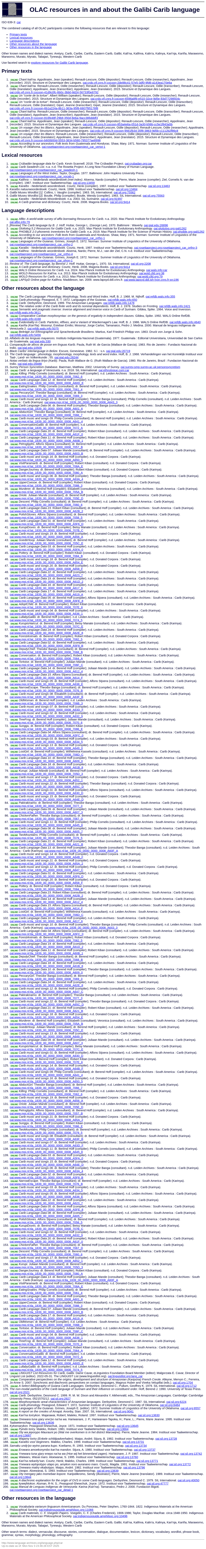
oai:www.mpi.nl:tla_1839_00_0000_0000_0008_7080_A (46, 1273)
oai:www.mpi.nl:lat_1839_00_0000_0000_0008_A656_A (46, 536)
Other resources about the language (33, 44)
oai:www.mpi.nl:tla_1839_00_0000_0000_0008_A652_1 (46, 1260)
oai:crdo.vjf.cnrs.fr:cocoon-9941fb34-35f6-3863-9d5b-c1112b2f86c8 (134, 130)
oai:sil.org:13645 (128, 1425)
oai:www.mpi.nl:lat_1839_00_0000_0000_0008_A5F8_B (46, 645)
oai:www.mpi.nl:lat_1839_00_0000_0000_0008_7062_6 (46, 376)
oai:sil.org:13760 (127, 1457)
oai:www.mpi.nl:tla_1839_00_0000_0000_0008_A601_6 (46, 1299)
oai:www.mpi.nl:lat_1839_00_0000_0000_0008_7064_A (46, 658)
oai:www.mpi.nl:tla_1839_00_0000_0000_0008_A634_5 (46, 1190)
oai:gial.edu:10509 (30, 347)
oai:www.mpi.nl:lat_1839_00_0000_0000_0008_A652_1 (46, 780)
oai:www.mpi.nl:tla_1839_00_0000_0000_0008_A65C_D (47, 1004)
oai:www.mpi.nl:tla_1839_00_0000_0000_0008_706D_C (46, 914)
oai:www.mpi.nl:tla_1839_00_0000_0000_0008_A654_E (46, 1017)
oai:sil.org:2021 (20, 1392)
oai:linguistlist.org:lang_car (125, 1376)
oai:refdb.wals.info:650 (122, 299)
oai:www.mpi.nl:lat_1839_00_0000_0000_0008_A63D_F (46, 709)
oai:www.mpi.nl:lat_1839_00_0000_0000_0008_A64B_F (46, 857)
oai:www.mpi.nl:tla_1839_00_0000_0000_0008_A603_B (46, 1312)
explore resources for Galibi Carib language (59, 62)
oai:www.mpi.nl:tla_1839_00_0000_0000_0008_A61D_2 (46, 947)
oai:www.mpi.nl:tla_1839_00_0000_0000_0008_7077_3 (46, 998)
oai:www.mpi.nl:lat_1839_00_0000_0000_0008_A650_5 (46, 460)
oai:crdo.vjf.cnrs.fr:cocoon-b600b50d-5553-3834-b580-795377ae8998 (55, 140)
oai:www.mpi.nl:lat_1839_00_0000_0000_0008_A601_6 (46, 408)
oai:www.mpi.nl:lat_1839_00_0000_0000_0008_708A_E (46, 466)
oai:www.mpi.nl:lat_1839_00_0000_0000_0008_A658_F (46, 568)
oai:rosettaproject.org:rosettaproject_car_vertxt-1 (73, 146)
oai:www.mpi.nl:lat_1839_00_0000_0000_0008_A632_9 (46, 716)
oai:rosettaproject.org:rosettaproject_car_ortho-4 (41, 254)
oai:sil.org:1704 (183, 1382)
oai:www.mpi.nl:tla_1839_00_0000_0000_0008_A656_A (46, 1100)
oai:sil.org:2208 (141, 263)
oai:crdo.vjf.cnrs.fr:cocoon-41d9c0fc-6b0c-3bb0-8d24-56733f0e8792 (54, 92)
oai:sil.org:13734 (136, 1445)
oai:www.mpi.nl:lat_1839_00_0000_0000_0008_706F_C (46, 665)
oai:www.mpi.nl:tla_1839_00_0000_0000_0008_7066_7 (46, 1087)
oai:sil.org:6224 (176, 1401)
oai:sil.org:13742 (191, 1453)
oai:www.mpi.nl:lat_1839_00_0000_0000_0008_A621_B (46, 844)
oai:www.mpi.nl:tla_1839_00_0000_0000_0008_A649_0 (46, 1036)
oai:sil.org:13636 (43, 1422)
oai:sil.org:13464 (127, 189)
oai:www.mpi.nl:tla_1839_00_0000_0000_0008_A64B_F (46, 1068)
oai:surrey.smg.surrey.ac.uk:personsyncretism (150, 367)
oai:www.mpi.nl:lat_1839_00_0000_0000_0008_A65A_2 (46, 863)
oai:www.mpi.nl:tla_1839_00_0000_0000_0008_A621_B (46, 1011)
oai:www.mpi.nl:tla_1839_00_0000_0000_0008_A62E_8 (46, 985)
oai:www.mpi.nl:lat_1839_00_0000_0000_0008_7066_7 (46, 415)
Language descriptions (24, 40)
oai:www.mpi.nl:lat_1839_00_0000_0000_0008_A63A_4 (46, 479)
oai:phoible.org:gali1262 (188, 231)
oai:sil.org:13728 (166, 1438)
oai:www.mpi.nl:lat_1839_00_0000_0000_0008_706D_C (46, 754)
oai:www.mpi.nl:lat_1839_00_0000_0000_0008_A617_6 (46, 588)
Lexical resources (21, 37)
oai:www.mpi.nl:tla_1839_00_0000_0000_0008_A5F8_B (46, 1177)
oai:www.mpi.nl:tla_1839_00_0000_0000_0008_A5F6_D (46, 876)
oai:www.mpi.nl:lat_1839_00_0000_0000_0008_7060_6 (46, 504)
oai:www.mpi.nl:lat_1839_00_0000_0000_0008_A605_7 (46, 831)
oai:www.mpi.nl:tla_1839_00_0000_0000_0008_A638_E (46, 1196)
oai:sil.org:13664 (118, 1429)
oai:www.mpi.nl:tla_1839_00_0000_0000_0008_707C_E (46, 1049)
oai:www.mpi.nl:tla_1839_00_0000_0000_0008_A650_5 (46, 1081)
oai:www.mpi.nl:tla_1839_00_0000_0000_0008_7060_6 (46, 1254)
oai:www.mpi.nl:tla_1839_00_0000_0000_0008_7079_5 (46, 1132)
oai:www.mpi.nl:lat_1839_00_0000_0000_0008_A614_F (46, 677)
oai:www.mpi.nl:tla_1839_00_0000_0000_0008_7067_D (46, 1248)
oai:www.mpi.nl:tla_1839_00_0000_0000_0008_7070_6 (46, 1344)
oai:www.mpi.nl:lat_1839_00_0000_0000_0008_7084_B (46, 556)
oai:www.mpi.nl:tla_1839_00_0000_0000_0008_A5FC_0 (46, 934)
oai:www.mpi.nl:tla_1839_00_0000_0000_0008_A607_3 (46, 1043)
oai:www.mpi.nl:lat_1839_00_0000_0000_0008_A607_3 (46, 812)
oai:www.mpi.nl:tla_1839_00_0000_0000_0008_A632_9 (46, 1235)
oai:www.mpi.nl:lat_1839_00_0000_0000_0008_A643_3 (80, 402)
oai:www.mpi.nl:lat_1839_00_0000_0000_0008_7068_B (46, 652)
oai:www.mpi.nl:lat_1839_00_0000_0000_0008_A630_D (46, 793)
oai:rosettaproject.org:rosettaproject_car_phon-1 (41, 260)
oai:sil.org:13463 (159, 186)
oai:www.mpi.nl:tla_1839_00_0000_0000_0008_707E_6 (46, 1062)
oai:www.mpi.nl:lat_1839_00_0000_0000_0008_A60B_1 (46, 440)
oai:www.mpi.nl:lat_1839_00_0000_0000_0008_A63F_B (46, 697)
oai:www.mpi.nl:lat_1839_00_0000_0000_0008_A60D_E (47, 383)
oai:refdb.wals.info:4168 (25, 319)
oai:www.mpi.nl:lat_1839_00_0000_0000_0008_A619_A (46, 594)
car (19, 22)
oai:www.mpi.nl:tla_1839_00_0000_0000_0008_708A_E (46, 1286)
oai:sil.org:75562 (124, 192)
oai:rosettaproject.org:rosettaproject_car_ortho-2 (41, 244)
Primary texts (18, 34)
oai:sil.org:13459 (84, 182)
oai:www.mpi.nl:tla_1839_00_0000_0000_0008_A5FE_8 (46, 1209)
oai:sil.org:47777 (158, 1483)
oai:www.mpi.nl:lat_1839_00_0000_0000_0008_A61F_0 (46, 434)
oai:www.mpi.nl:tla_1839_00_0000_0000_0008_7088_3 (46, 1305)
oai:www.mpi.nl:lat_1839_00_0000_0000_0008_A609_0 (46, 761)
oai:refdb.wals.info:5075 (43, 328)
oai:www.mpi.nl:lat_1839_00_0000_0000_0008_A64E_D (47, 799)
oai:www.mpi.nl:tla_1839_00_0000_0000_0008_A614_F (46, 908)
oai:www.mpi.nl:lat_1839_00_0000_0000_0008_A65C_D (47, 786)
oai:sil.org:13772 (180, 1464)
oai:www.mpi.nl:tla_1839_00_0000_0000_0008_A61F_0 (46, 1241)
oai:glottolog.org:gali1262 (169, 228)
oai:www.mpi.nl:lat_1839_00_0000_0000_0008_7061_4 (46, 389)
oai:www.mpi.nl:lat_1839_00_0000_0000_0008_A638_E (46, 684)
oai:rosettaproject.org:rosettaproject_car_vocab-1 (42, 176)
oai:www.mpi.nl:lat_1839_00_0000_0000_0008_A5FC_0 (46, 735)
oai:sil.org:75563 (153, 195)
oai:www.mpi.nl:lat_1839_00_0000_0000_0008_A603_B (46, 453)
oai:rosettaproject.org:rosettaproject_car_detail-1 (41, 1490)
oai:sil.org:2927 (61, 1398)
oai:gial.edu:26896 (156, 225)
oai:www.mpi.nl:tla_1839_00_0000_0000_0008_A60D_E (47, 1363)
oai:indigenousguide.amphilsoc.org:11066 (66, 1509)
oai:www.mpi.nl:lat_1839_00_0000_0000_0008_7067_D (46, 818)
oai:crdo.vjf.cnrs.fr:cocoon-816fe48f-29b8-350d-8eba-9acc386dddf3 (54, 118)
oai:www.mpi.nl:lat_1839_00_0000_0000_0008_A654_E (46, 562)
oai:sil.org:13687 (20, 1435)
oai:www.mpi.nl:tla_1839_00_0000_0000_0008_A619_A (46, 1318)
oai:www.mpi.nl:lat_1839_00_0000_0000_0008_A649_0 (46, 748)
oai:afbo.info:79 (20, 222)
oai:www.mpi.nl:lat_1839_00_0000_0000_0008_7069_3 (46, 395)
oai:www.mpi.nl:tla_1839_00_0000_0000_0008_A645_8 (46, 1152)
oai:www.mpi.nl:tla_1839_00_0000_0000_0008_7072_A (46, 1357)
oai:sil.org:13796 (134, 1467)
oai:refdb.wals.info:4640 (185, 322)
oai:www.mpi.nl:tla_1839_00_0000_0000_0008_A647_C (46, 991)
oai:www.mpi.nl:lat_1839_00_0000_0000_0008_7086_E (46, 729)
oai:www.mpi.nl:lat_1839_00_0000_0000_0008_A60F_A (81, 850)
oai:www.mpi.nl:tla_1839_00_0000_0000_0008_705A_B (46, 1023)
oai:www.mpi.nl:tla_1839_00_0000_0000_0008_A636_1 (46, 1337)
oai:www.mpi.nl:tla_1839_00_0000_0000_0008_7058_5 (46, 1222)
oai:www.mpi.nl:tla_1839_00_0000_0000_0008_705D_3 (46, 1267)
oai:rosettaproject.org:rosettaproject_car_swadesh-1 (44, 170)
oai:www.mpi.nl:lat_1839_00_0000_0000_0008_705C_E (46, 543)
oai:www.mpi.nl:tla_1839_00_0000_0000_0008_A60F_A (81, 1280)
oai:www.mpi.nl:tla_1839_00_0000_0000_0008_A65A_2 (46, 1120)
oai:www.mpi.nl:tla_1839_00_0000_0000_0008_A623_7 (46, 1203)
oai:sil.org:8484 (170, 1405)
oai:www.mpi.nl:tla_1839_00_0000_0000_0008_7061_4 (46, 1293)
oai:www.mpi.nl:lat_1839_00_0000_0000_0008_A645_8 (46, 825)
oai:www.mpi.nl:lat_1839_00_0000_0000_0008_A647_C (46, 870)
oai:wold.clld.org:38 (151, 273)
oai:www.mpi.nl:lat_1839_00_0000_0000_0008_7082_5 (46, 639)
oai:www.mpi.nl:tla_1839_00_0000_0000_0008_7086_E (46, 1126)
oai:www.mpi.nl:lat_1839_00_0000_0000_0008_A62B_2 (46, 511)
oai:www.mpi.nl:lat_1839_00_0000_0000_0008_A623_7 (46, 575)
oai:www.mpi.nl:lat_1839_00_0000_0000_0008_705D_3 (46, 774)
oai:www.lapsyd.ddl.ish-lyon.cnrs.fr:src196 (151, 279)
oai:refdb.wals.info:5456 (25, 335)
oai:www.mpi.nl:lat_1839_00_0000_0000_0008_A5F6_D (46, 524)
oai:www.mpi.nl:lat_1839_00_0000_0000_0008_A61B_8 (46, 767)
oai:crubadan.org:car (138, 163)
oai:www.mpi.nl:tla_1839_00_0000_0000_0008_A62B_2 (46, 895)
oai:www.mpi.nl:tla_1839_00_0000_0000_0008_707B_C (46, 1228)
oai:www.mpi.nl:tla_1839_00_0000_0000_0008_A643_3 (80, 927)
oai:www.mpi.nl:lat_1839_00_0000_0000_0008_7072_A (46, 427)
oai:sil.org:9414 (120, 202)
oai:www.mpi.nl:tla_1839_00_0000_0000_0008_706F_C (46, 1331)
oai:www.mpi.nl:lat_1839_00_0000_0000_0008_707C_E (46, 626)
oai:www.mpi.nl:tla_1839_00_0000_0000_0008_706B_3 (46, 1325)
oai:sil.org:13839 (108, 1470)
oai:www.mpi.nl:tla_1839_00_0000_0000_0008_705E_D (46, 1107)
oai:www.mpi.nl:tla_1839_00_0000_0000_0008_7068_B (46, 959)
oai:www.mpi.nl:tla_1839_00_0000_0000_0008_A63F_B (46, 1139)
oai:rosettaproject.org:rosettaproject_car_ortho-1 (73, 238)
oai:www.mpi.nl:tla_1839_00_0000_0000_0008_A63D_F (46, 1145)
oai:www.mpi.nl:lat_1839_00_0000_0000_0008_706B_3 (46, 703)
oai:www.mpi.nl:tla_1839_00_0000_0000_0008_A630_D (46, 1055)
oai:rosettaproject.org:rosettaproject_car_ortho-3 (165, 247)
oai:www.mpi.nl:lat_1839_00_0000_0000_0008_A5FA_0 (46, 549)
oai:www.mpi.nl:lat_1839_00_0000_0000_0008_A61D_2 (46, 581)
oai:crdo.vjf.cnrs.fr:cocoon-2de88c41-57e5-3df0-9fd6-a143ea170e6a (127, 82)
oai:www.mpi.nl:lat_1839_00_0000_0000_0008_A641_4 (46, 421)
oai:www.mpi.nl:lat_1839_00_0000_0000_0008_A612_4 (46, 671)
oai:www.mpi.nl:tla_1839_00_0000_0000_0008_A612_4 (46, 902)
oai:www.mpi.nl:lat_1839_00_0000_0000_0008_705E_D (46, 498)
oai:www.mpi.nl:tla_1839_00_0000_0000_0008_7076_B (46, 1184)
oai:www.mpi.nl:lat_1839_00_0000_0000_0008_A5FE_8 (46, 601)
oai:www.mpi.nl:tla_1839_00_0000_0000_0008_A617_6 (46, 921)
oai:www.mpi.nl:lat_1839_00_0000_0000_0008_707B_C (46, 530)
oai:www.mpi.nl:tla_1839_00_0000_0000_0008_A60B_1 (46, 953)
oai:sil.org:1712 (187, 1385)
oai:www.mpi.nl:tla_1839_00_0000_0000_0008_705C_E (46, 1030)
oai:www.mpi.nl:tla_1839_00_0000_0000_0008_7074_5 (46, 1369)
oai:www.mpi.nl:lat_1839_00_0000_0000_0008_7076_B (46, 690)
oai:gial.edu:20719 (118, 351)
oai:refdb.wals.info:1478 (118, 303)
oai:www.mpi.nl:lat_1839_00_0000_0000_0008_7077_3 (46, 806)
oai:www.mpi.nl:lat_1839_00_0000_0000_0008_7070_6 (46, 722)
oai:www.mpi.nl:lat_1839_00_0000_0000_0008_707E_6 (46, 607)
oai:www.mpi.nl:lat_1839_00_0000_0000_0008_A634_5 (46, 741)
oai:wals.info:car (156, 270)
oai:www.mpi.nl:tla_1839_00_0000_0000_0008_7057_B (46, 1113)
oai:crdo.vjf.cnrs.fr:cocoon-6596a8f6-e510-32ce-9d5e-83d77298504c (135, 98)
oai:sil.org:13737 (145, 1449)
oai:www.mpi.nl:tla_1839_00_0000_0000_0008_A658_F (46, 882)
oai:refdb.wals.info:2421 (174, 306)
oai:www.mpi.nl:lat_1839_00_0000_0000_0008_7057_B (46, 447)
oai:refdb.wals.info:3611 (25, 312)
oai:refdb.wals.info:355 (160, 296)
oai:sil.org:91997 (112, 198)
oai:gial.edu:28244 (66, 357)
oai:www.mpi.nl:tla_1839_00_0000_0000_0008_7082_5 (46, 940)
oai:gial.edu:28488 (30, 363)
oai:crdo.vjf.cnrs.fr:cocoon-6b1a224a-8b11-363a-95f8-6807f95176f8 (54, 108)
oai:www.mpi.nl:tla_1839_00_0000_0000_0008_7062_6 (46, 1094)
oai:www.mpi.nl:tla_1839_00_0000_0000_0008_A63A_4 (46, 1171)
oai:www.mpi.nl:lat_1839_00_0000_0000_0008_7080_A (46, 472)
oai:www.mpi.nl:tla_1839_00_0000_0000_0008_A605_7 (46, 1216)
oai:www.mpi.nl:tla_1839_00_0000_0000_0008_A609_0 (46, 972)
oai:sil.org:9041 (124, 1411)
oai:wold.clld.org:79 (150, 276)
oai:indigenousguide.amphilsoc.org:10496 (100, 1516)
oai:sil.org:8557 (190, 1408)
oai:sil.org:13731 (133, 1441)
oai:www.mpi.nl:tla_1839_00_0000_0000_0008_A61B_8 (46, 966)
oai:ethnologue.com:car (114, 370)
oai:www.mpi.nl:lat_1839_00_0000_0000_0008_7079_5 (46, 838)
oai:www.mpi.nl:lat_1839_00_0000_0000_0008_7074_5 (46, 620)
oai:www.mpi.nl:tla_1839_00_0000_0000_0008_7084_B (46, 889)
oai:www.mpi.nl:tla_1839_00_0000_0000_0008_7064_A (46, 1350)
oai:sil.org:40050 (188, 1480)
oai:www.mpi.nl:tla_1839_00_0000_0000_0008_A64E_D (47, 1164)
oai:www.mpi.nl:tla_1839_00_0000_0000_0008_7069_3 (46, 979)
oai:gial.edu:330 (40, 341)
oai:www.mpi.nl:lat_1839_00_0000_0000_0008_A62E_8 (46, 633)
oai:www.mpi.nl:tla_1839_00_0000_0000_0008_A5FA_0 (46, 1158)
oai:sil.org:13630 (149, 1415)
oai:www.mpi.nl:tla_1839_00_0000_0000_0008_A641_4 (46, 1075)
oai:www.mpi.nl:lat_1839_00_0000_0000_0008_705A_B (46, 492)
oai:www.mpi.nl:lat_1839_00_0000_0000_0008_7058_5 (46, 517)
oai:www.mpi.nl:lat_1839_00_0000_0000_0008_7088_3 (46, 485)
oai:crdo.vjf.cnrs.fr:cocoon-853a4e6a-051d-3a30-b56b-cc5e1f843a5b (128, 124)
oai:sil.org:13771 (147, 1460)
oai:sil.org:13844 (20, 1477)
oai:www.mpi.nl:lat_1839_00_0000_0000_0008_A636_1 (46, 613)
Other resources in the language (31, 47)
